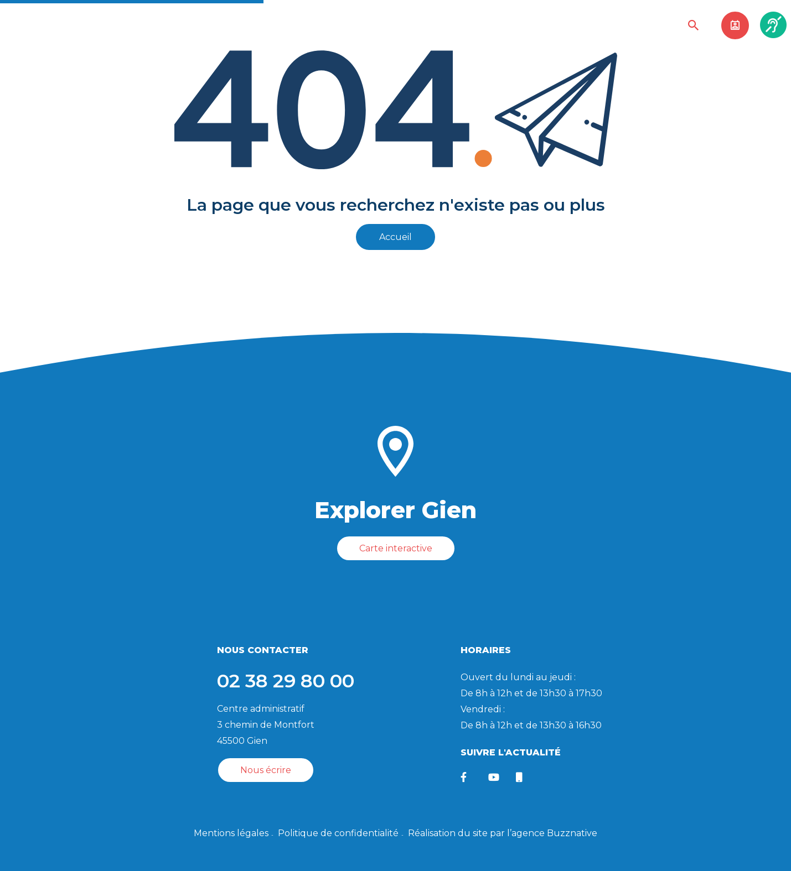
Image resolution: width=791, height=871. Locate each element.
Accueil (395, 237)
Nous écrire (265, 769)
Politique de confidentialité (338, 832)
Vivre (295, 25)
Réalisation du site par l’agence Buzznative (502, 832)
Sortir (336, 25)
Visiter (382, 25)
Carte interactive (395, 548)
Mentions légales (231, 832)
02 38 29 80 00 (285, 680)
